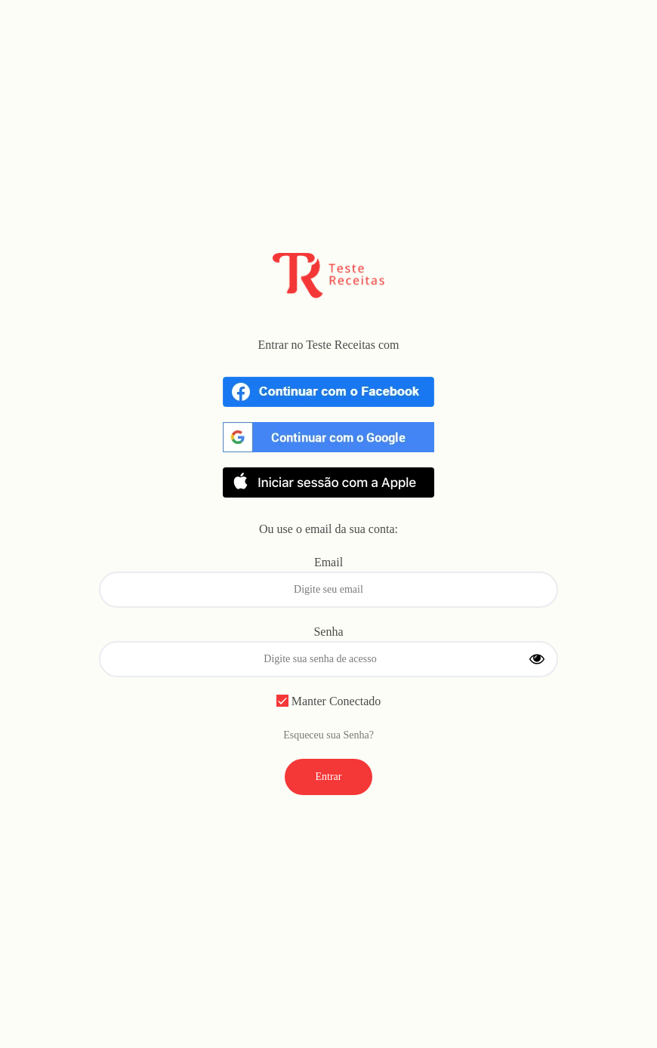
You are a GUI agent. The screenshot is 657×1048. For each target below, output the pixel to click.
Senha (328, 631)
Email (328, 562)
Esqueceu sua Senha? (328, 735)
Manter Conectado (328, 701)
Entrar (329, 776)
